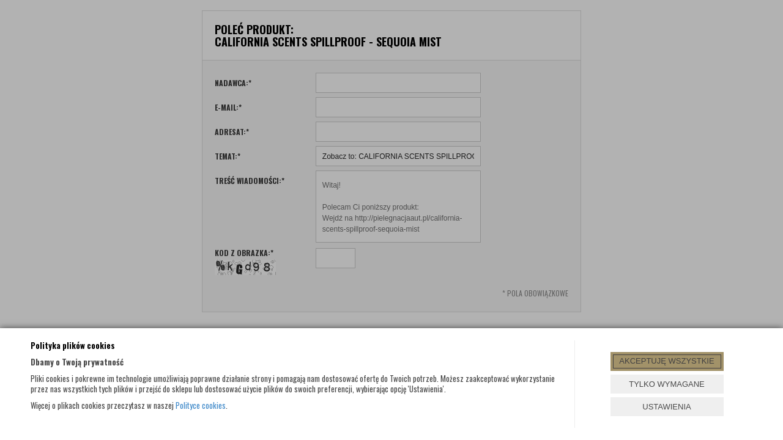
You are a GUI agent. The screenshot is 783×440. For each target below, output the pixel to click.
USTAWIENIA (666, 406)
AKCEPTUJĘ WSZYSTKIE (666, 360)
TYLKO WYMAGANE (667, 384)
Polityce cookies (201, 405)
